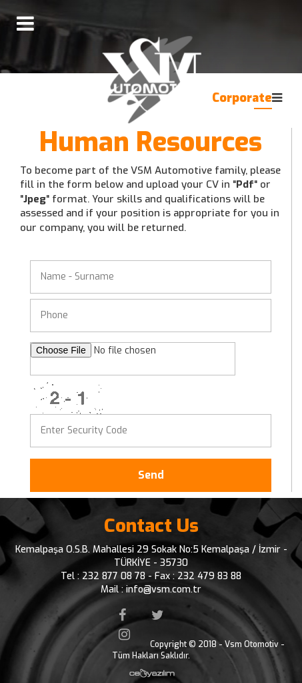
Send (151, 475)
